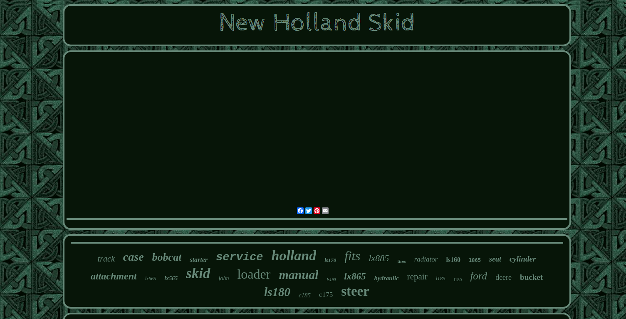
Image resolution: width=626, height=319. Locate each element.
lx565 (171, 278)
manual (298, 275)
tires (401, 261)
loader (253, 274)
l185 (440, 278)
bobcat (167, 257)
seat (495, 259)
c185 (305, 295)
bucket (531, 277)
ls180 (277, 292)
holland (293, 255)
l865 (475, 261)
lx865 (355, 276)
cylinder (523, 258)
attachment (114, 276)
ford (478, 276)
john (224, 278)
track (106, 258)
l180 (458, 279)
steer (355, 291)
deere (503, 277)
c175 (326, 295)
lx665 (150, 279)
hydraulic (386, 278)
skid (198, 273)
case (133, 256)
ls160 (453, 259)
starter (199, 259)
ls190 (331, 279)
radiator (426, 259)
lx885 (379, 258)
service (239, 257)
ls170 (330, 260)
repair (417, 277)
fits (352, 256)
